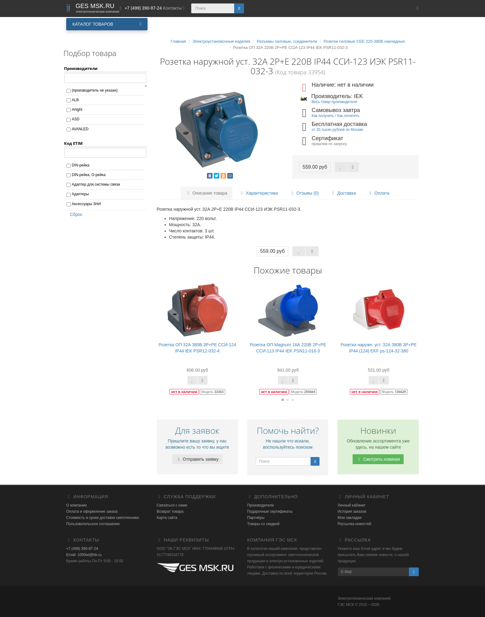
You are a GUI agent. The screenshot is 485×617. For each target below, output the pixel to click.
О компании (76, 505)
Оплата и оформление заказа (92, 511)
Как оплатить (348, 116)
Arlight (77, 109)
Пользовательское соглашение (93, 524)
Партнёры (255, 518)
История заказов (352, 511)
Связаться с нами (172, 505)
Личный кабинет (352, 505)
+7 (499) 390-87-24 (82, 548)
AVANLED (80, 129)
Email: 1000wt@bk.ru (83, 555)
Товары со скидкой (263, 524)
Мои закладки (350, 518)
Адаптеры (80, 194)
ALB (75, 100)
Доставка (343, 193)
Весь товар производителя (334, 102)
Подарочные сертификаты (270, 511)
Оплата (378, 193)
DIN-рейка (80, 165)
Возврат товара (170, 511)
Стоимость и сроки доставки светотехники (102, 518)
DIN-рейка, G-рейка (88, 175)
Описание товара (206, 193)
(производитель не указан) (95, 90)
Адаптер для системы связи (96, 184)
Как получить (323, 116)
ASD (75, 119)
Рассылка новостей (354, 524)
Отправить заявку (197, 459)
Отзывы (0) (304, 193)
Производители (260, 505)
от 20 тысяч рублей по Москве (337, 129)
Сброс (74, 214)
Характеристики (258, 193)
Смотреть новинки (378, 459)
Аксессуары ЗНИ (86, 204)
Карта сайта (167, 518)
